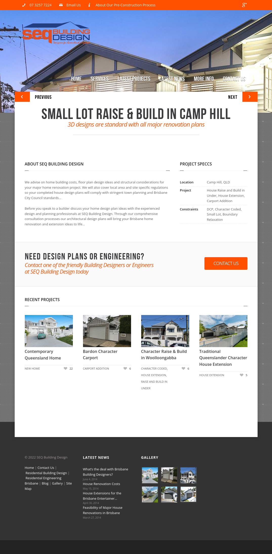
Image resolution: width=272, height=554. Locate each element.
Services (100, 79)
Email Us (74, 5)
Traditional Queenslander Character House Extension (223, 358)
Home (76, 79)
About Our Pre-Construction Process (126, 5)
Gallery (57, 483)
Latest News (172, 79)
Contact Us (234, 79)
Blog (45, 483)
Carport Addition (96, 368)
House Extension (153, 375)
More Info (204, 79)
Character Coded (154, 368)
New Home (32, 368)
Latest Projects (134, 79)
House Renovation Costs (101, 483)
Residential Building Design (46, 473)
